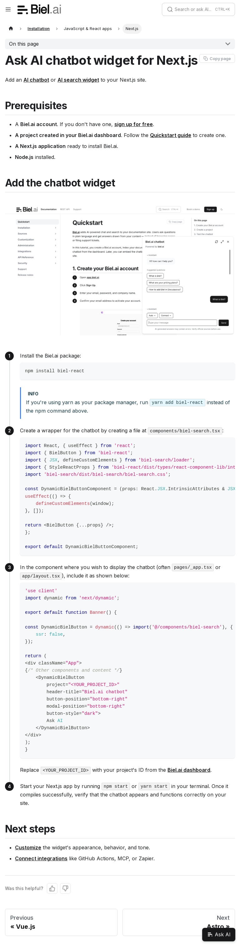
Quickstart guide (170, 135)
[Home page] (11, 29)
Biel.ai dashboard (189, 770)
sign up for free (133, 124)
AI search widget (78, 80)
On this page (24, 44)
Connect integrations (41, 858)
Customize (28, 847)
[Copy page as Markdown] (217, 58)
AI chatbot (36, 80)
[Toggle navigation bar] (8, 9)
